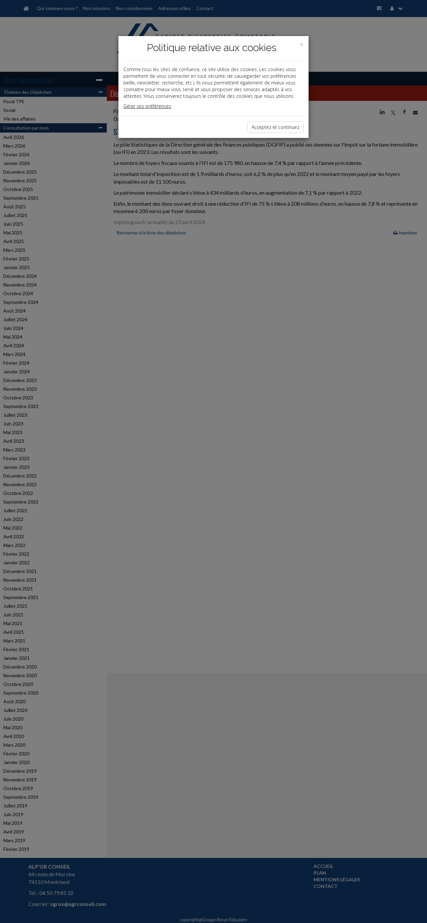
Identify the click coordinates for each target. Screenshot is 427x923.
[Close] (302, 44)
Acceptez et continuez (275, 127)
